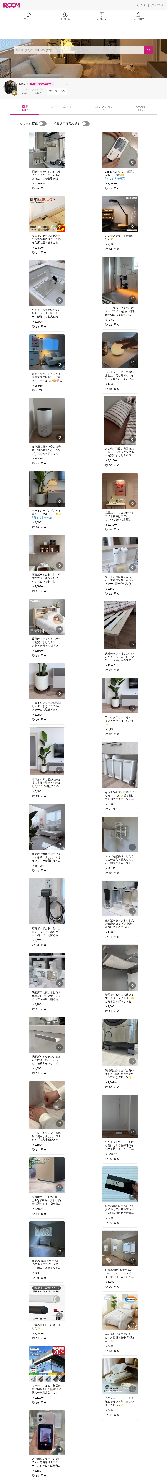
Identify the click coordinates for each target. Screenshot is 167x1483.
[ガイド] (140, 5)
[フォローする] (57, 91)
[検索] (148, 50)
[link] (47, 150)
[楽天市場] (157, 5)
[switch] (43, 123)
